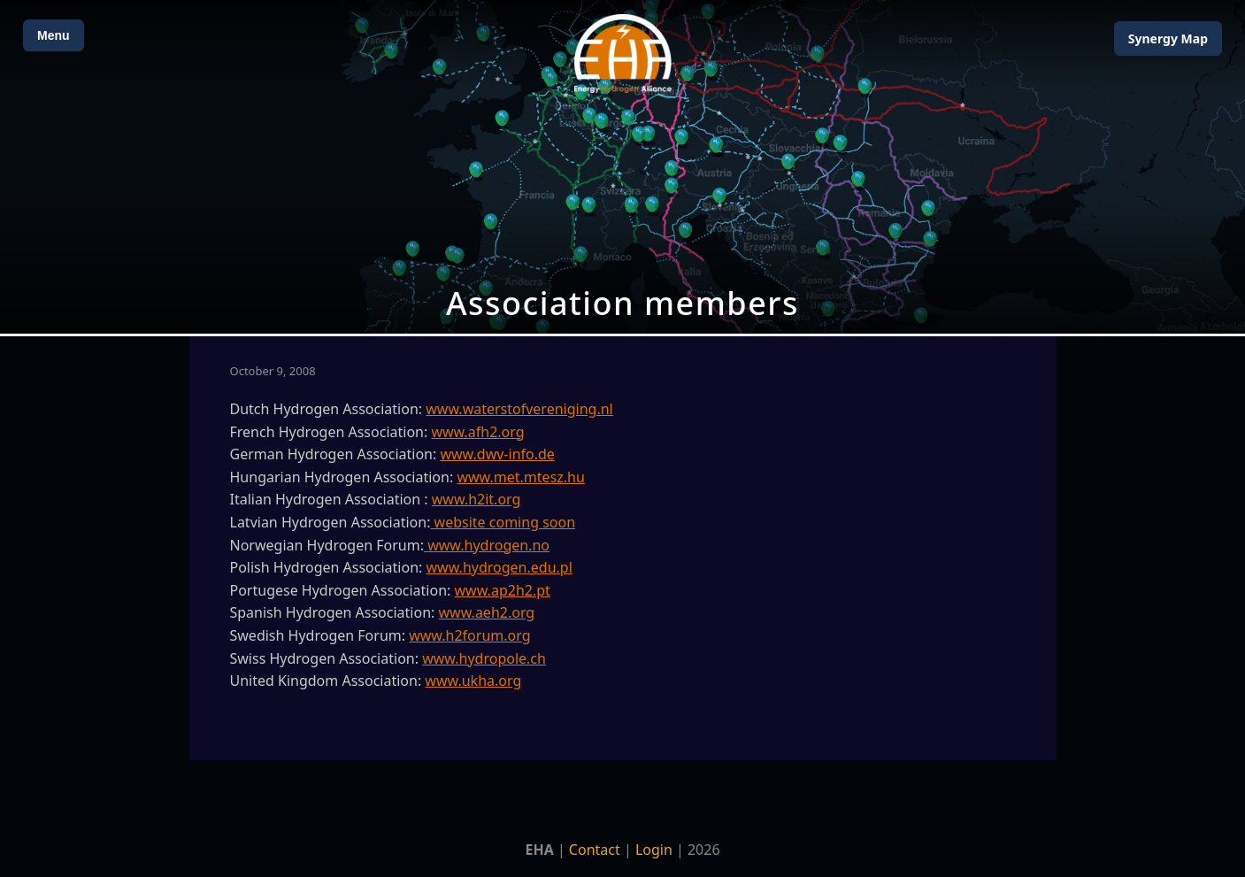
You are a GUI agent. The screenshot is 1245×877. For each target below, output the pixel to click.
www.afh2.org (477, 432)
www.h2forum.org (469, 635)
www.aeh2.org (487, 612)
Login (653, 849)
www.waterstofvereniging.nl (519, 409)
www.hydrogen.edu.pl (500, 567)
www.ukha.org (473, 680)
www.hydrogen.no (488, 545)
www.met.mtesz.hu (520, 477)
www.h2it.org (476, 499)
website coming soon (502, 522)
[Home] (623, 53)
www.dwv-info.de (497, 454)
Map (1168, 38)
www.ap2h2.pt (502, 590)
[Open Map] (622, 167)
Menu (53, 35)
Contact (594, 849)
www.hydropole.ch (484, 658)
